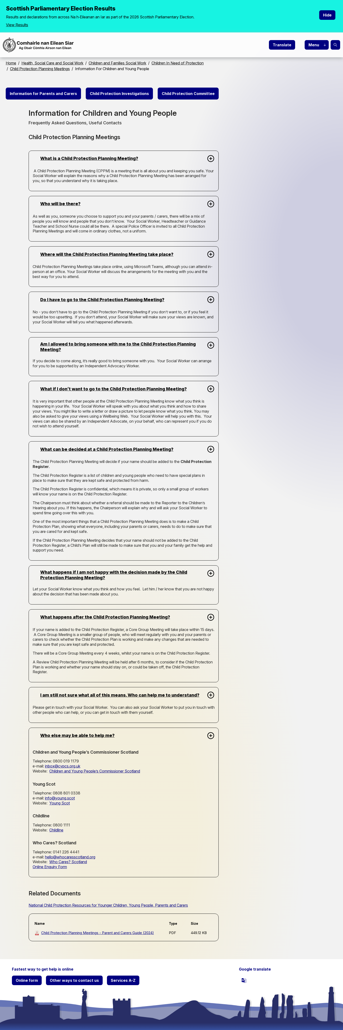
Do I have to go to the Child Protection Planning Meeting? (102, 299)
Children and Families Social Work (117, 63)
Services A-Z (123, 980)
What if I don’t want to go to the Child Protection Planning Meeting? (113, 388)
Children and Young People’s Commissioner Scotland (94, 771)
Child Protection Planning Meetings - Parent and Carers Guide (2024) (97, 932)
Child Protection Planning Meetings (40, 68)
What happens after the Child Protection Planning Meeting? (105, 617)
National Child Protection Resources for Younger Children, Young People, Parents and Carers (108, 905)
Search (335, 45)
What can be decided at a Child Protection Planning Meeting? (106, 449)
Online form (27, 980)
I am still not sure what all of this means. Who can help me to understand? (119, 695)
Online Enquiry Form (50, 866)
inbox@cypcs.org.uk (62, 766)
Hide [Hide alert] (327, 15)
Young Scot (59, 803)
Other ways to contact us (74, 980)
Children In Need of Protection (177, 63)
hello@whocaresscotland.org (70, 857)
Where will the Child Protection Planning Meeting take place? (106, 254)
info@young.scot (60, 798)
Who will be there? (60, 203)
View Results (17, 24)
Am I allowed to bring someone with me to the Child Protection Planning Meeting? (118, 347)
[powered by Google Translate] (244, 980)
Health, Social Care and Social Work (52, 63)
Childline (56, 830)
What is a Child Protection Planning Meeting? (89, 158)
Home (11, 63)
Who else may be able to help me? (77, 735)
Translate (282, 44)
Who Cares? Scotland (68, 861)
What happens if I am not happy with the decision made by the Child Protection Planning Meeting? (113, 575)
